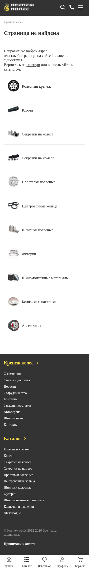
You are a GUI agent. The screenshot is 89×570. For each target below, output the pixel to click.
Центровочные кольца (19, 481)
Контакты (11, 399)
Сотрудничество (15, 393)
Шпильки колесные (17, 487)
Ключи (9, 456)
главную (33, 65)
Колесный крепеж (16, 449)
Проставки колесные (18, 475)
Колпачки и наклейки (19, 506)
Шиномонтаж (13, 418)
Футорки (10, 494)
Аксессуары (12, 513)
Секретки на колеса (17, 462)
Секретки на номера (18, 468)
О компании (12, 374)
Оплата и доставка (17, 380)
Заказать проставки (17, 405)
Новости (10, 386)
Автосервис (12, 412)
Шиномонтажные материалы (24, 500)
